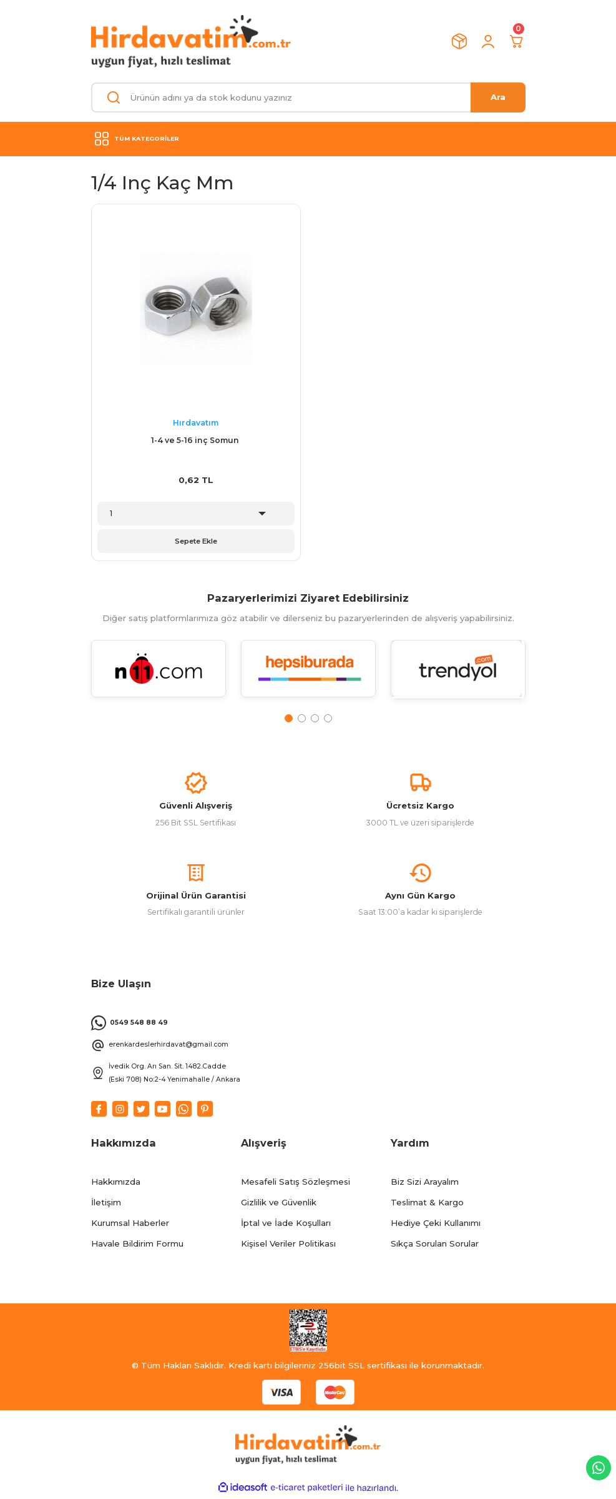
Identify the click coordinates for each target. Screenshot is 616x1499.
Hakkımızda (115, 1183)
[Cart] (517, 41)
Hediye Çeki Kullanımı (436, 1225)
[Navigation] (308, 139)
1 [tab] (289, 718)
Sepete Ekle (196, 541)
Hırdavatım (195, 422)
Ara (498, 97)
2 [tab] (302, 718)
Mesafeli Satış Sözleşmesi (295, 1183)
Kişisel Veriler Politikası (288, 1246)
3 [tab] (315, 718)
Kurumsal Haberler (130, 1225)
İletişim (106, 1204)
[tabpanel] (158, 676)
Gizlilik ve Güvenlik (278, 1204)
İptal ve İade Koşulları (286, 1225)
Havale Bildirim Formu (137, 1246)
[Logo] (191, 41)
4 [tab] (328, 718)
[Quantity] (196, 513)
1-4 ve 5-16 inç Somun (196, 440)
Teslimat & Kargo (427, 1204)
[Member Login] (488, 41)
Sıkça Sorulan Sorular (435, 1246)
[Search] (308, 97)
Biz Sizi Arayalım (425, 1183)
